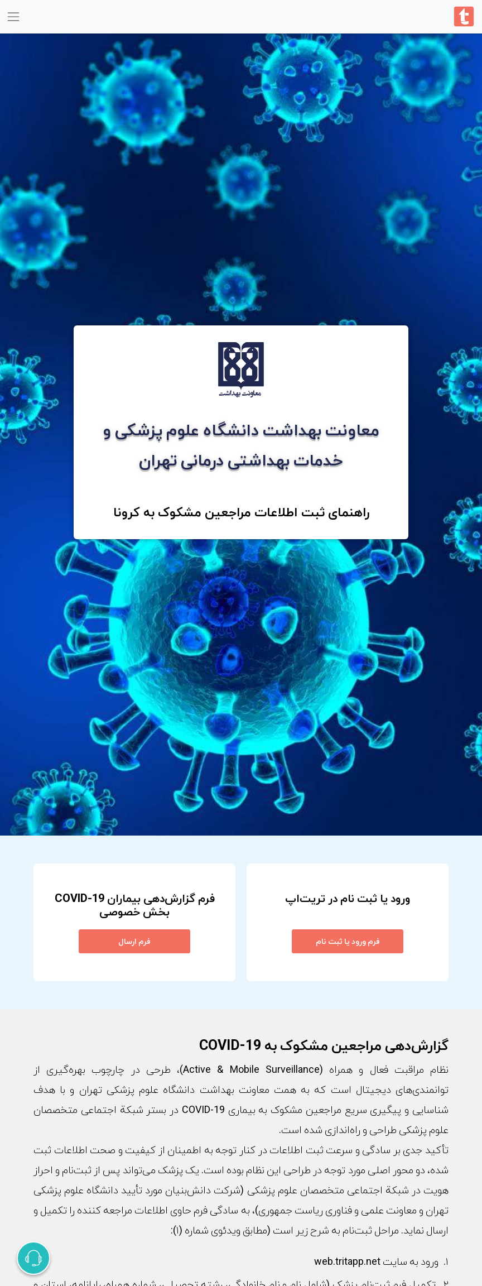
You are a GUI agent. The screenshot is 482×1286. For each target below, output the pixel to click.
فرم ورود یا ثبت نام (348, 941)
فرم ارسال (134, 941)
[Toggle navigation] (13, 16)
